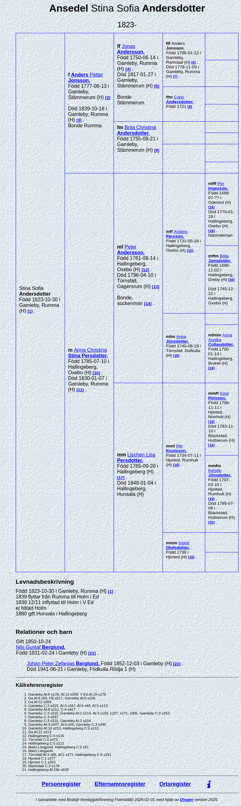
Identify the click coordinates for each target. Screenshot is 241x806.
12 (145, 269)
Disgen (186, 799)
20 (211, 522)
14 (148, 303)
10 (96, 373)
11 (80, 389)
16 (211, 207)
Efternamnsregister (120, 784)
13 (155, 286)
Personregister (61, 784)
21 (92, 653)
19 (211, 499)
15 (190, 250)
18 (176, 465)
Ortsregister (175, 784)
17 (120, 477)
